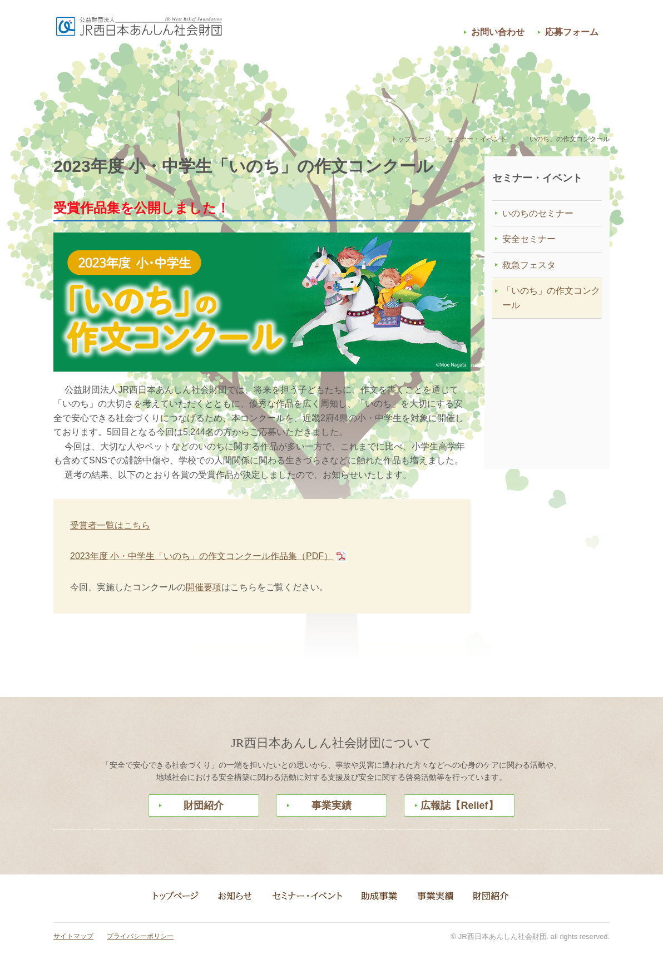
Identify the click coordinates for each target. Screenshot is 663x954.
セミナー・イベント (231, 79)
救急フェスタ (529, 265)
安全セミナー (529, 239)
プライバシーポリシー (140, 936)
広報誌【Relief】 (459, 805)
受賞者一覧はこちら (110, 525)
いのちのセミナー (537, 213)
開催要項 (203, 587)
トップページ (411, 139)
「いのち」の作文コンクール (551, 298)
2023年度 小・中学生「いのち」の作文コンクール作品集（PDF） (201, 556)
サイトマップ (73, 936)
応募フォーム (571, 32)
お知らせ (131, 79)
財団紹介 (531, 79)
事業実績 (431, 79)
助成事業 (331, 79)
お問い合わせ (498, 32)
